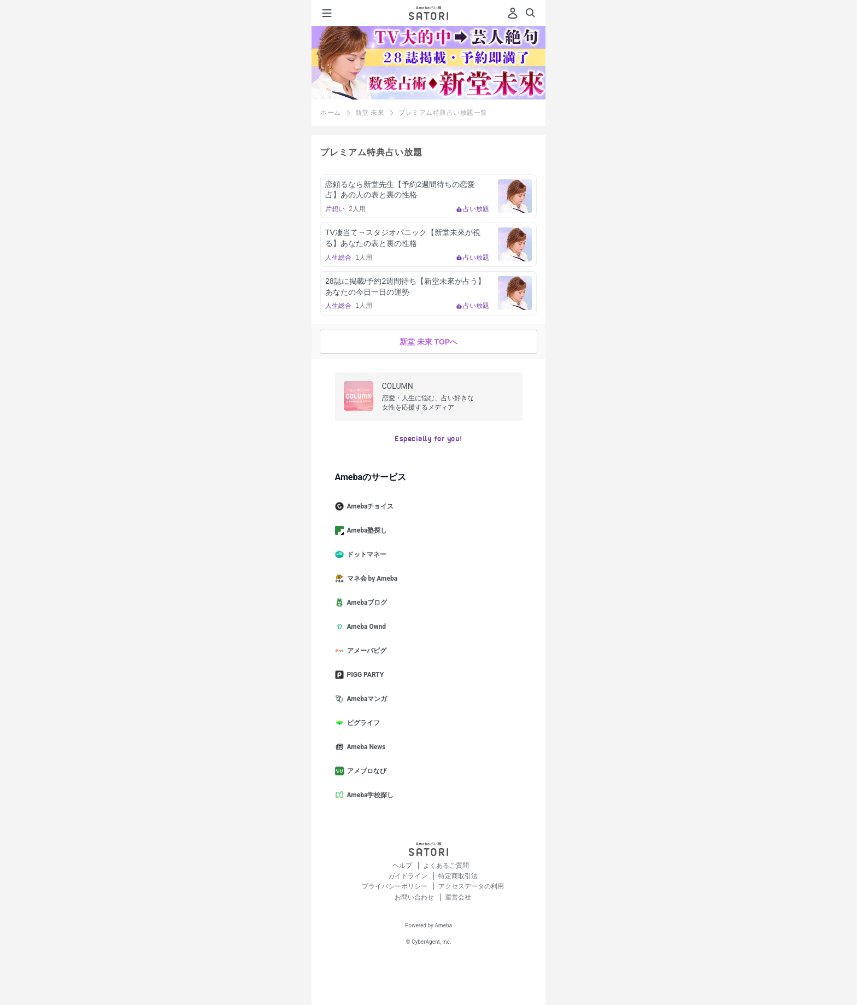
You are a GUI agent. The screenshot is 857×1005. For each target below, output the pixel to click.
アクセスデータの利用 (471, 886)
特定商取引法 (458, 876)
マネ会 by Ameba (371, 578)
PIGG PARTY (364, 674)
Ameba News (365, 747)
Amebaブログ (365, 602)
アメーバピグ (365, 650)
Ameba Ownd (365, 626)
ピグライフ (362, 722)
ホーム (330, 112)
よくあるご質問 (446, 865)
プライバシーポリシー (395, 886)
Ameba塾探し (365, 530)
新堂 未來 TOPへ (428, 341)
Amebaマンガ (365, 698)
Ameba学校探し (369, 795)
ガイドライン (408, 876)
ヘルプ (403, 865)
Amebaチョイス (369, 506)
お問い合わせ (415, 897)
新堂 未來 (370, 112)
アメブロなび (365, 771)
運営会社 (458, 897)
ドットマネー (365, 554)
